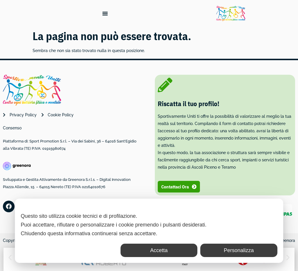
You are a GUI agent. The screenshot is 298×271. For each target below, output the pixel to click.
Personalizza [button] (239, 250)
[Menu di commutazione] (105, 13)
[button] (10, 257)
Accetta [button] (159, 250)
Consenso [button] (12, 128)
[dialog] (149, 231)
